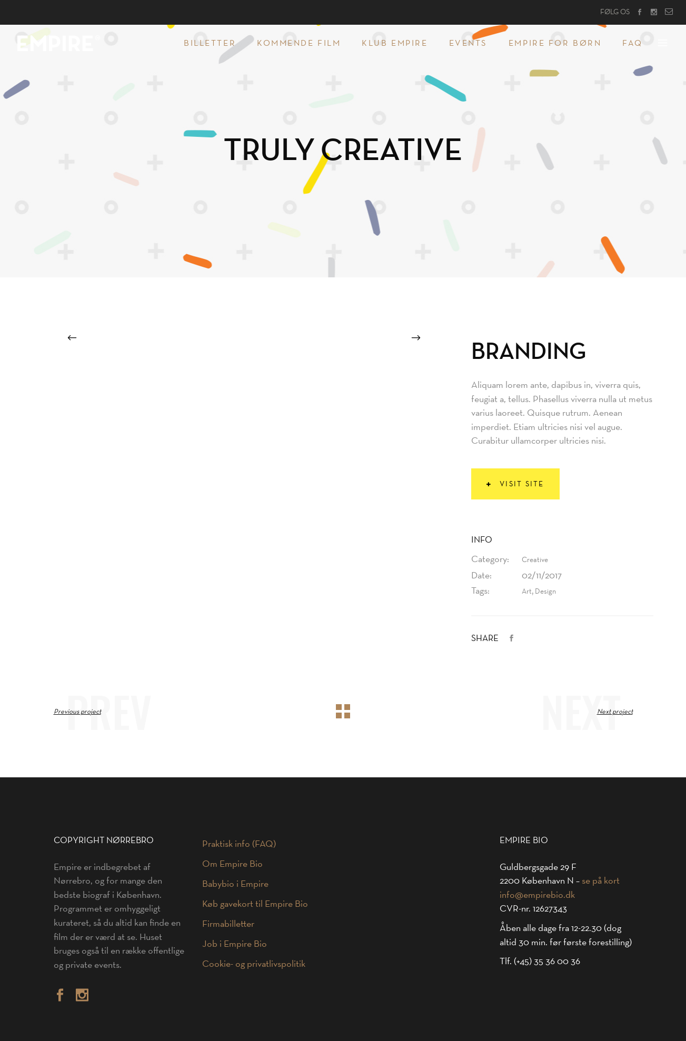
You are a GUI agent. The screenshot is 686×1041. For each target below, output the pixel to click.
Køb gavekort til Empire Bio (255, 903)
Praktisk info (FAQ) (239, 843)
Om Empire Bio (232, 863)
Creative (535, 559)
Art (527, 591)
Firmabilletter (228, 923)
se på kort (601, 880)
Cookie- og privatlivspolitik (253, 963)
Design (545, 591)
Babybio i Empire (235, 883)
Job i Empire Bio (234, 943)
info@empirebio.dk (537, 894)
